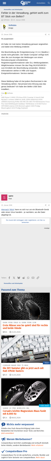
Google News (10, 434)
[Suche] (49, 3)
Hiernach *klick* (7, 209)
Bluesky (31, 430)
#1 (49, 34)
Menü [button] (4, 3)
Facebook (44, 430)
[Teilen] (45, 34)
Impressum (5, 450)
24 (5, 384)
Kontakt (14, 450)
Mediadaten (23, 450)
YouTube (46, 434)
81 (5, 298)
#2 (49, 205)
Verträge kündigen (36, 450)
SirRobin (6, 20)
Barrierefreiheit (7, 453)
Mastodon (25, 434)
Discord (18, 430)
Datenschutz (19, 453)
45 (5, 341)
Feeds (7, 430)
